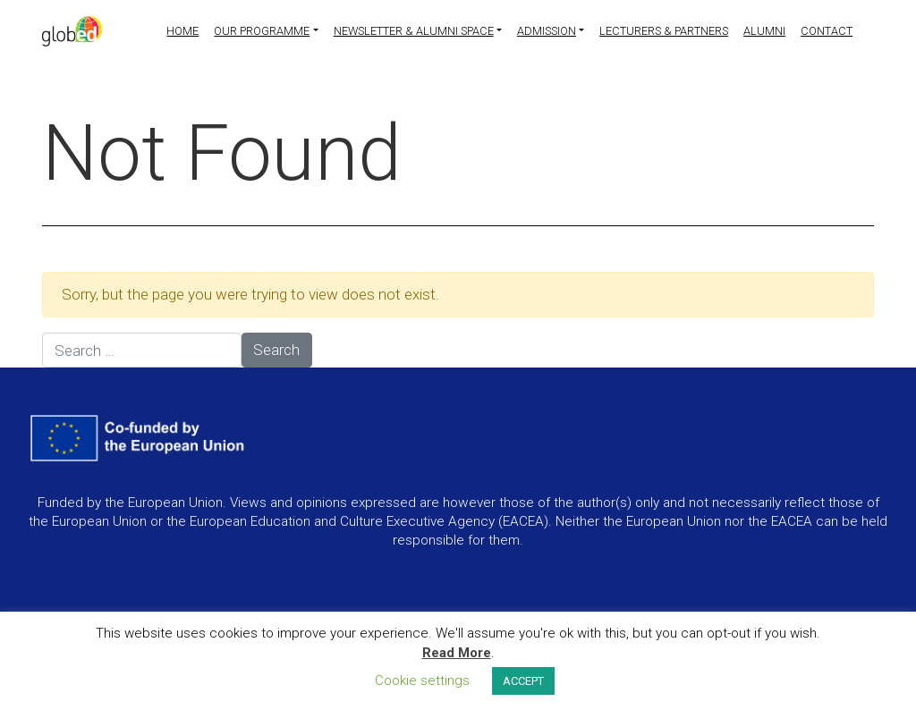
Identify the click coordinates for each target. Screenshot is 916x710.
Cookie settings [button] (422, 680)
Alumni (764, 31)
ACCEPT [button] (523, 681)
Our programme (262, 31)
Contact (826, 31)
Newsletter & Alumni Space (414, 31)
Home (182, 31)
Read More (456, 653)
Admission (546, 31)
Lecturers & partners (663, 31)
